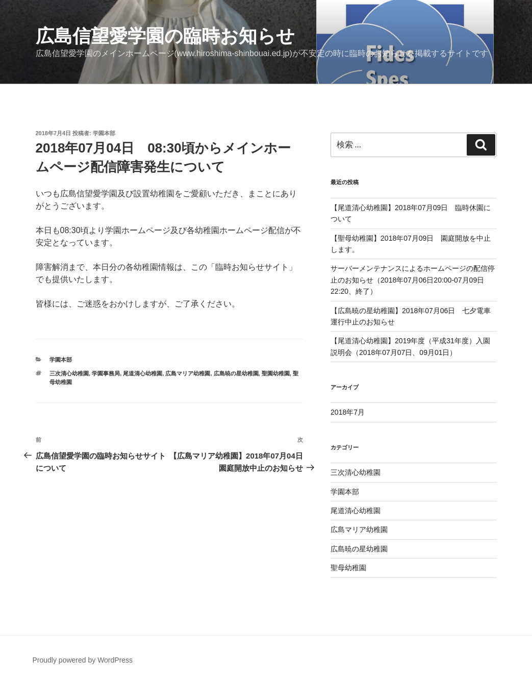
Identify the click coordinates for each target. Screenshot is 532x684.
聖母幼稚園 (348, 568)
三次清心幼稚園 (69, 373)
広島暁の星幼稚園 (236, 373)
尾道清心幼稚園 (142, 373)
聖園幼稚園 (276, 373)
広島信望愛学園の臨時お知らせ (165, 36)
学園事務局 (106, 373)
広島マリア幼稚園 (187, 373)
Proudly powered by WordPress (83, 660)
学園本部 (104, 133)
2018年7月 (348, 412)
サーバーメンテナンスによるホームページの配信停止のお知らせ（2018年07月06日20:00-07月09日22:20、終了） (413, 279)
